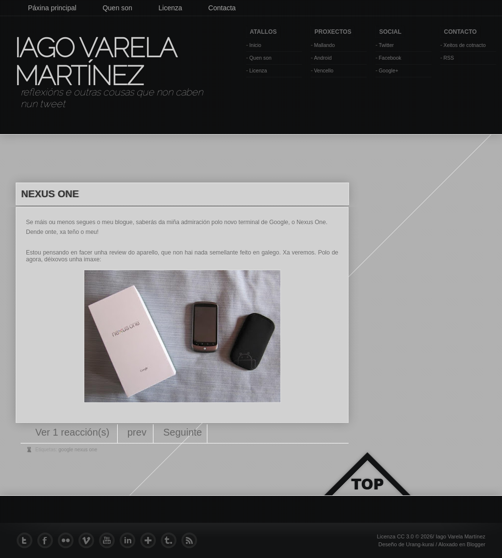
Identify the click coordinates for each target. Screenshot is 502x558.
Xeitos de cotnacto (464, 45)
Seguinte (182, 432)
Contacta (222, 8)
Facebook (389, 58)
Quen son (117, 8)
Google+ (388, 70)
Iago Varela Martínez (94, 62)
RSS (448, 58)
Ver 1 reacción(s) (73, 432)
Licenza (170, 8)
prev (137, 432)
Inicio (255, 45)
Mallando (324, 45)
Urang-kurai (420, 544)
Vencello (323, 70)
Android (322, 58)
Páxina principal (52, 8)
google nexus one (77, 449)
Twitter (386, 45)
